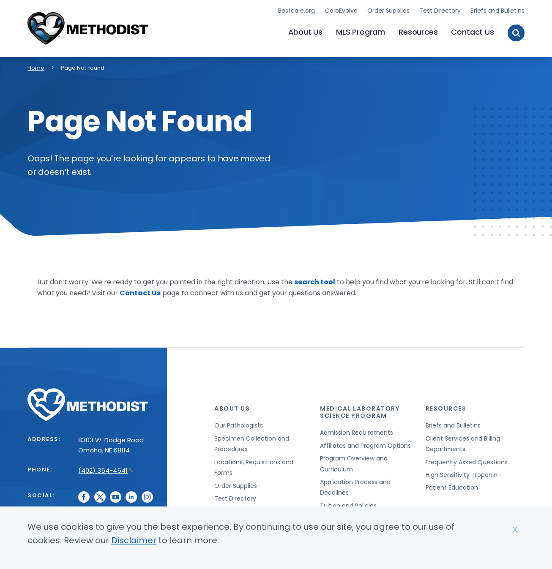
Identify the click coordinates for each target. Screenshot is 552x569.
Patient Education (452, 487)
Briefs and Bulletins (497, 10)
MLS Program (360, 32)
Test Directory (439, 10)
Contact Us (472, 32)
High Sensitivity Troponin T (464, 475)
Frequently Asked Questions (467, 462)
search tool (314, 282)
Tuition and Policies (348, 505)
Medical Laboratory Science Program (359, 412)
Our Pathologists (238, 425)
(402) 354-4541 (106, 470)
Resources (418, 32)
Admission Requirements (356, 432)
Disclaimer (133, 540)
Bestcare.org (296, 10)
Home (35, 68)
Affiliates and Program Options (365, 445)
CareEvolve (341, 10)
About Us (305, 32)
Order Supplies (388, 10)
